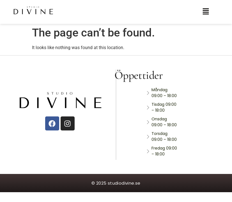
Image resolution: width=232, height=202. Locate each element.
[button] (209, 12)
